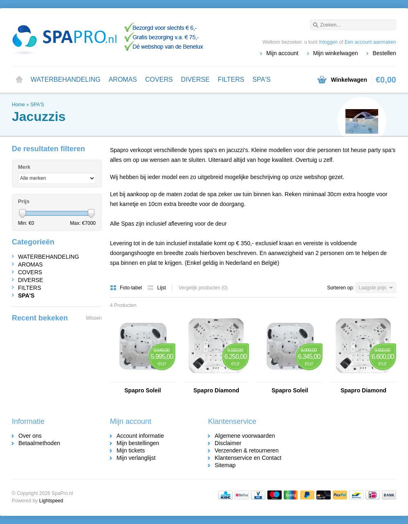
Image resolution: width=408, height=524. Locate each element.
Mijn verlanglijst (136, 458)
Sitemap (225, 465)
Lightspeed (51, 501)
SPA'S (261, 79)
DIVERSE (195, 79)
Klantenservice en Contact (248, 458)
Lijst (156, 288)
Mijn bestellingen (138, 443)
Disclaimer (228, 443)
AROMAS (123, 79)
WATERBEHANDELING (66, 79)
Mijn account (282, 53)
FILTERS (231, 79)
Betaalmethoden (39, 443)
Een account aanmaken (370, 42)
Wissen (94, 318)
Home (19, 79)
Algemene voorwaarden (245, 435)
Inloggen (328, 42)
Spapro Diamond (216, 390)
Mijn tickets (131, 450)
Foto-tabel (126, 288)
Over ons (30, 435)
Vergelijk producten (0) (203, 288)
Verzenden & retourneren (246, 450)
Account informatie (140, 435)
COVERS (159, 79)
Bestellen (384, 53)
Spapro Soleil (142, 390)
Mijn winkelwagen (335, 53)
